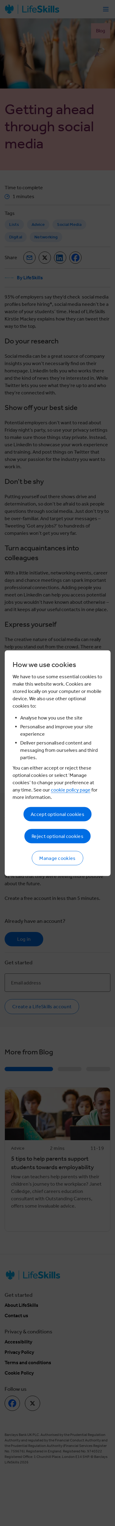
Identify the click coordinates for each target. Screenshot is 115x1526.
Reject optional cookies (57, 836)
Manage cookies (57, 858)
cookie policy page (70, 789)
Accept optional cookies (57, 814)
